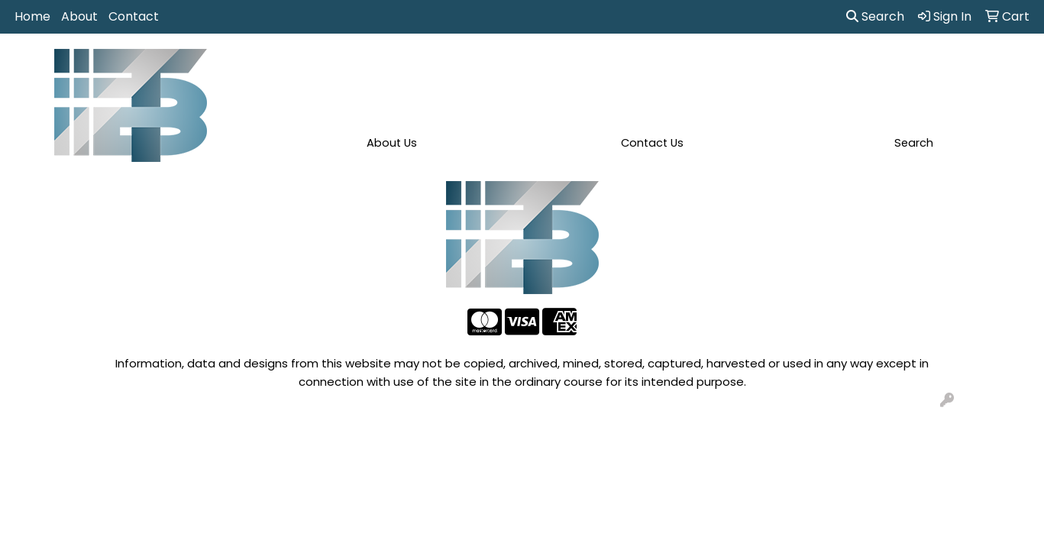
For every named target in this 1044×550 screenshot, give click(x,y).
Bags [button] (466, 67)
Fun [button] (593, 67)
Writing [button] (903, 67)
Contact (133, 16)
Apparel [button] (338, 67)
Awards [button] (406, 67)
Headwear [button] (657, 67)
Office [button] (789, 67)
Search (875, 16)
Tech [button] (845, 67)
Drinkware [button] (532, 67)
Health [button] (729, 67)
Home (32, 16)
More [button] (961, 67)
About (79, 16)
